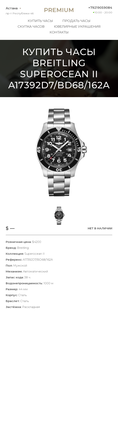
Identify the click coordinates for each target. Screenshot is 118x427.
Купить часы (40, 21)
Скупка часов (31, 26)
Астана (12, 8)
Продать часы (76, 21)
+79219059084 (100, 8)
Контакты (59, 32)
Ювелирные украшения (77, 26)
